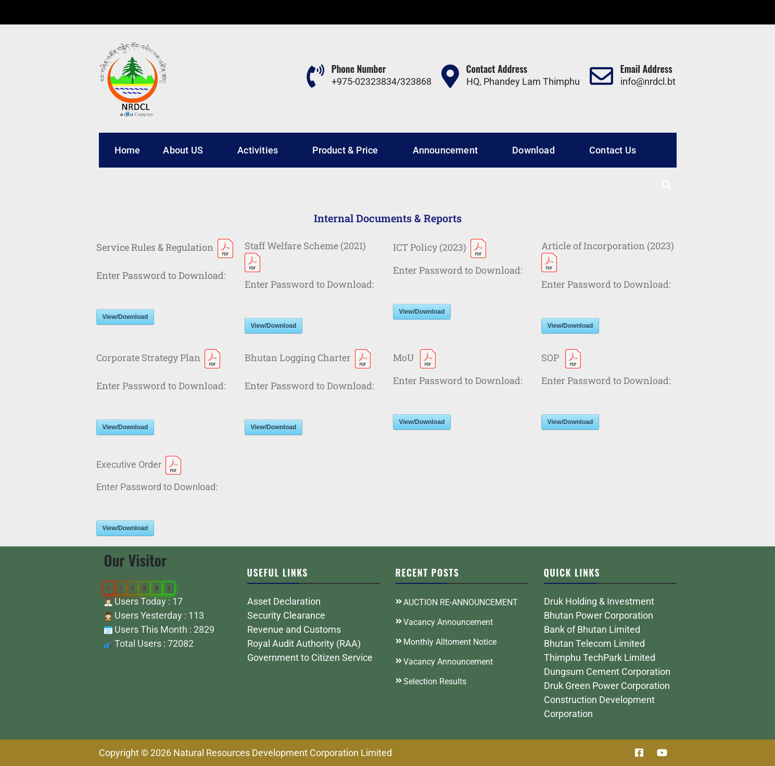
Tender (112, 12)
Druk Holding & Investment (599, 601)
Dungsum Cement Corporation (607, 671)
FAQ (189, 12)
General (154, 12)
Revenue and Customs (294, 629)
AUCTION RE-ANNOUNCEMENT (460, 602)
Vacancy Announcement (448, 622)
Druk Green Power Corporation (607, 685)
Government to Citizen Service (310, 657)
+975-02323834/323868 (381, 81)
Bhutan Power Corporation (598, 615)
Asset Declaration (284, 601)
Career (73, 12)
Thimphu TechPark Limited (599, 657)
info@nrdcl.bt (648, 81)
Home (128, 150)
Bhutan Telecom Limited (594, 643)
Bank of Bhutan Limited (592, 629)
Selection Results (434, 681)
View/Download (125, 317)
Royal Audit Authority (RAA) (304, 643)
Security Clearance (286, 615)
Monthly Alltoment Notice (450, 642)
